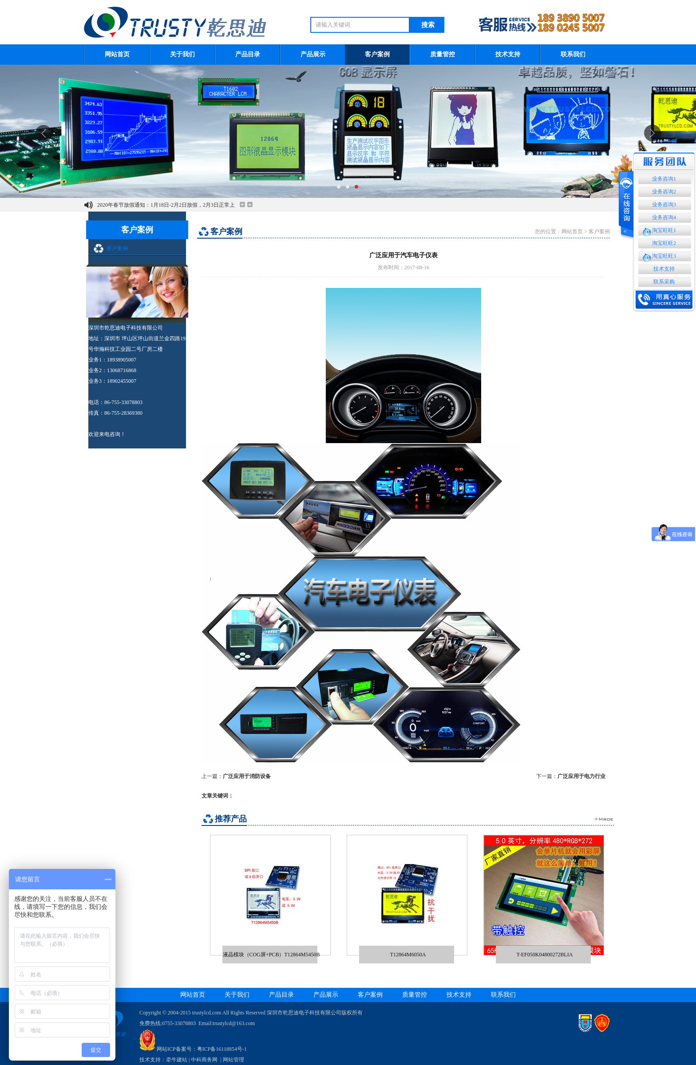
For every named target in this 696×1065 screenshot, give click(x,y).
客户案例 (377, 54)
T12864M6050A (408, 954)
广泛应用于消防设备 (247, 776)
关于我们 (182, 54)
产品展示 (313, 54)
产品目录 (247, 54)
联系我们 (573, 54)
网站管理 (233, 1060)
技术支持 (507, 54)
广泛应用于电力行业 (581, 776)
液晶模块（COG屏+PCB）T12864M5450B (271, 954)
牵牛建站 (176, 1060)
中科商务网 (204, 1060)
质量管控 (442, 54)
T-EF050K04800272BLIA (545, 954)
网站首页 (117, 54)
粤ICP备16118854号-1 (222, 1049)
